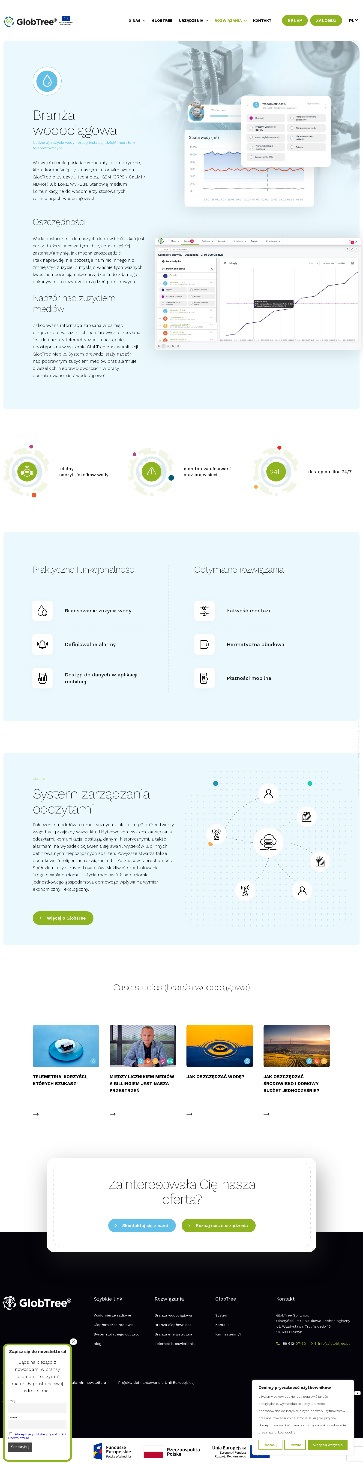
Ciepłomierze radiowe (113, 1325)
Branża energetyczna (173, 1334)
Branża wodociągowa (173, 1315)
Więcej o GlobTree (66, 918)
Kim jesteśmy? (228, 1334)
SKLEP (295, 20)
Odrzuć (295, 1445)
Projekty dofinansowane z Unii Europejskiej (156, 1382)
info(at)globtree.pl (330, 1343)
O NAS (135, 20)
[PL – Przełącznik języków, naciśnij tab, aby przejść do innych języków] (353, 21)
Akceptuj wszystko (328, 1445)
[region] (303, 1417)
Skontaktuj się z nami (145, 1225)
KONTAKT (262, 20)
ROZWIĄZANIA (228, 20)
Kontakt (222, 1325)
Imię (11, 1401)
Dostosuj (271, 1445)
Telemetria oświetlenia (175, 1343)
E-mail (13, 1417)
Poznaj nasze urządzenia (222, 1225)
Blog (97, 1343)
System (221, 1315)
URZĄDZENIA (191, 20)
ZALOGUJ (326, 20)
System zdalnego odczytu (117, 1334)
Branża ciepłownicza (173, 1325)
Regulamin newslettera (85, 1382)
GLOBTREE (162, 20)
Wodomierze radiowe (112, 1315)
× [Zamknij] (73, 1341)
